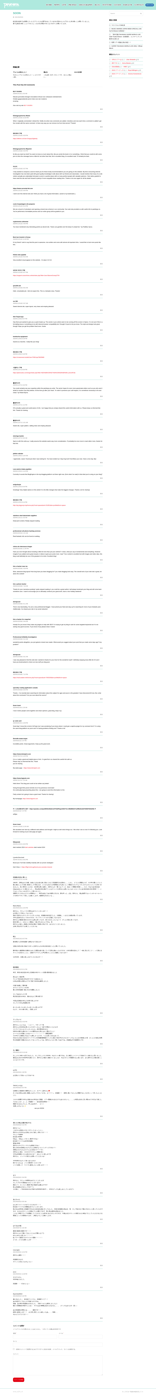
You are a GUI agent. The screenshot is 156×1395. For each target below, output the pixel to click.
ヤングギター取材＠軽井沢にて (132, 1392)
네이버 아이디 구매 (19, 270)
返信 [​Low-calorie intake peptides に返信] (101, 478)
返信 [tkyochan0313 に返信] (101, 1318)
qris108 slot (17, 286)
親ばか (46, 72)
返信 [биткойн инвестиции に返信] (101, 747)
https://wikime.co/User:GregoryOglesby (25, 138)
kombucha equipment (20, 336)
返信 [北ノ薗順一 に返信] (101, 1063)
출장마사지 (16, 383)
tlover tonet (17, 705)
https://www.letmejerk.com (22, 754)
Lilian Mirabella (131, 59)
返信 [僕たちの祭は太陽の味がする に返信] (101, 1168)
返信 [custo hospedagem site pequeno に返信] (101, 215)
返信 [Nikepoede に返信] (101, 851)
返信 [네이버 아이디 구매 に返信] (101, 279)
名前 (15, 1333)
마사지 (15, 166)
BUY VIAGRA (17, 91)
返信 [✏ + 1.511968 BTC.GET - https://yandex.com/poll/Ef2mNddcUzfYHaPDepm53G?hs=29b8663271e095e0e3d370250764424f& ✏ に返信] (101, 818)
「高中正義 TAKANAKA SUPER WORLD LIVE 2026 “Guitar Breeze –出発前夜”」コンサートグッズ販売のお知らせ (125, 37)
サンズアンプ (18, 1392)
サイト (15, 1341)
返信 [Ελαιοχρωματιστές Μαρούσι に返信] (101, 160)
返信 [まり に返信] (101, 1193)
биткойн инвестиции (20, 738)
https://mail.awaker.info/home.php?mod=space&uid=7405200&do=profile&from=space (40, 677)
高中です (114, 63)
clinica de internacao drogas (22, 546)
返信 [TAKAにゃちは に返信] (101, 1116)
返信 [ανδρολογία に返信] (101, 493)
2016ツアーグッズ (117, 70)
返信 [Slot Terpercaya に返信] (101, 330)
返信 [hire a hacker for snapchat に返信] (101, 630)
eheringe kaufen (18, 436)
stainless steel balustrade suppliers (25, 515)
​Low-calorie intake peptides (22, 469)
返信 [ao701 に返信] (101, 1079)
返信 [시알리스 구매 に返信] (101, 376)
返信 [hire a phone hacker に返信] (101, 595)
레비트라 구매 (17, 133)
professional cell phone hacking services (27, 531)
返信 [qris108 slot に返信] (101, 294)
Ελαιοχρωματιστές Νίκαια (21, 115)
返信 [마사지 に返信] (101, 182)
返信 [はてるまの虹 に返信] (101, 1243)
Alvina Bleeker (126, 63)
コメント (16, 1354)
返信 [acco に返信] (101, 1287)
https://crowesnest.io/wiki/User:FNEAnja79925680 (28, 357)
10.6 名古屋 (78, 72)
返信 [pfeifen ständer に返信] (101, 462)
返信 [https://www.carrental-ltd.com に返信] (101, 197)
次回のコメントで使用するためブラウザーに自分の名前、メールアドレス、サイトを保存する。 (46, 1349)
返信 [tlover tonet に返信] (101, 714)
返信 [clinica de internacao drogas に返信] (101, 560)
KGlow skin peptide (19, 255)
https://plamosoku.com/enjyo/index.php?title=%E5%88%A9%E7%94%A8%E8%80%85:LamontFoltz (44, 373)
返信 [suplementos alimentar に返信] (101, 230)
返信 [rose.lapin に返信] (101, 1265)
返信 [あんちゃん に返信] (101, 1219)
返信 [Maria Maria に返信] (101, 930)
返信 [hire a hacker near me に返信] (101, 577)
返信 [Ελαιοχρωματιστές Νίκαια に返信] (101, 127)
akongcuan (16, 601)
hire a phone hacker (19, 584)
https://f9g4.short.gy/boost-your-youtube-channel (37, 867)
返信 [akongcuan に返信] (101, 613)
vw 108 (15, 301)
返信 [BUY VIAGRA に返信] (101, 109)
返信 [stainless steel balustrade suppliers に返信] (101, 524)
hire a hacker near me (20, 566)
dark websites (29, 847)
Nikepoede (16, 842)
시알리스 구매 (17, 367)
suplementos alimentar (20, 221)
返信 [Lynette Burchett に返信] (101, 871)
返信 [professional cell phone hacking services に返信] (101, 540)
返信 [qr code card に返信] (101, 732)
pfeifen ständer (18, 453)
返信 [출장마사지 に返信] (101, 396)
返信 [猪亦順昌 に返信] (101, 1013)
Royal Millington (133, 70)
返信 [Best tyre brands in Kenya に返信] (101, 248)
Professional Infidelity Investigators (25, 637)
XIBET (125, 66)
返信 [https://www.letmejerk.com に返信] (101, 772)
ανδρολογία (17, 484)
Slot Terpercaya (18, 316)
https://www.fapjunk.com (21, 778)
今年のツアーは (117, 59)
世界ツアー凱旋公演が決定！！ (121, 42)
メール (61, 1333)
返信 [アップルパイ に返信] (101, 1044)
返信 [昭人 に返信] (101, 960)
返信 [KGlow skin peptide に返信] (101, 263)
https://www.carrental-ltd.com (23, 188)
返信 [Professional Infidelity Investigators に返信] (101, 648)
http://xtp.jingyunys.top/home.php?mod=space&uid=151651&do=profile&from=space (39, 505)
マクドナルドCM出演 (118, 25)
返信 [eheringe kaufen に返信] (101, 447)
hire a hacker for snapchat (22, 619)
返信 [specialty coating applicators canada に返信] (101, 699)
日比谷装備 (115, 66)
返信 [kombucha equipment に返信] (101, 345)
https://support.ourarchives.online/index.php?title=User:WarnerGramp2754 (36, 275)
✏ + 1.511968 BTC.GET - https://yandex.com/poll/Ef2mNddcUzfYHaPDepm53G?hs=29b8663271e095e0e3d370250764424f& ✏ (54, 809)
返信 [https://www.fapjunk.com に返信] (101, 802)
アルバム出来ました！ (20, 72)
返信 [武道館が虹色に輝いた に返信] (101, 899)
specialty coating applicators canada (25, 688)
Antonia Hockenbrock (134, 74)
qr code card (17, 721)
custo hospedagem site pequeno (24, 204)
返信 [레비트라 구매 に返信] (101, 142)
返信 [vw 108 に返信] (101, 310)
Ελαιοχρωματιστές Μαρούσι (22, 149)
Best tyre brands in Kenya (21, 237)
